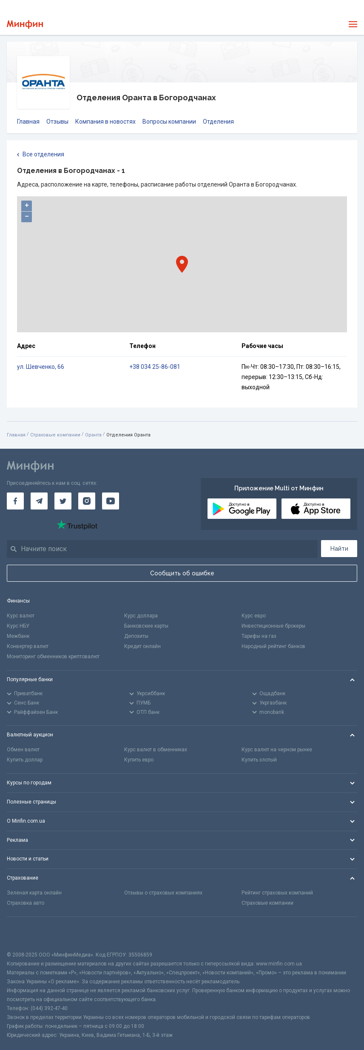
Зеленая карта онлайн (34, 893)
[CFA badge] (26, 933)
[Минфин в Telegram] (39, 500)
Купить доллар (25, 760)
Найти (339, 548)
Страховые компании (55, 435)
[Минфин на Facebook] (15, 500)
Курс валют (20, 616)
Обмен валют (23, 750)
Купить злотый (259, 760)
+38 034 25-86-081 (154, 366)
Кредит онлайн (142, 646)
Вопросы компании (169, 121)
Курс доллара (141, 616)
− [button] (27, 216)
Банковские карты (146, 626)
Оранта (93, 435)
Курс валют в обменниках (155, 750)
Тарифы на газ (259, 636)
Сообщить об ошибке (182, 573)
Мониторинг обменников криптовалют (53, 656)
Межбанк (18, 636)
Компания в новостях (105, 121)
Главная (28, 121)
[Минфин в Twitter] (62, 500)
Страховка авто (25, 903)
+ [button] (27, 205)
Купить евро (139, 760)
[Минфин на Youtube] (110, 500)
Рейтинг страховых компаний (277, 893)
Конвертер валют (27, 646)
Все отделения (40, 154)
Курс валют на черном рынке (277, 750)
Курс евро (254, 616)
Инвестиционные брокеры (273, 626)
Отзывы (57, 121)
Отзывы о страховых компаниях (163, 893)
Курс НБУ (18, 626)
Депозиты (136, 636)
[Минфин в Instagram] (86, 500)
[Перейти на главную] (25, 24)
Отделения (218, 121)
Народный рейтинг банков (273, 646)
